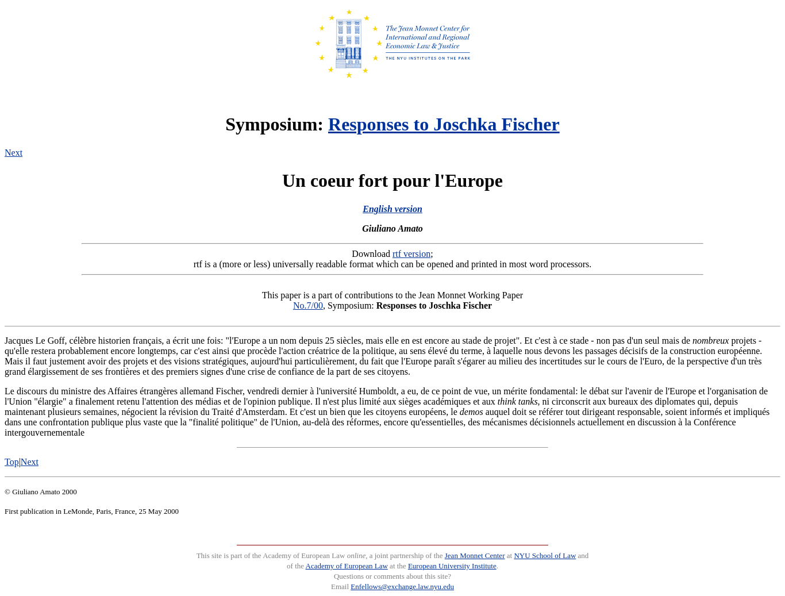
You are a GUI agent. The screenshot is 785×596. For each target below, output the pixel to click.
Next (13, 152)
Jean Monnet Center (475, 555)
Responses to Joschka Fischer (444, 124)
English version (392, 209)
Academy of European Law (347, 566)
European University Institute (452, 566)
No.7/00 (308, 305)
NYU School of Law (545, 555)
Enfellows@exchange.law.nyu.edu (402, 586)
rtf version (411, 254)
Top (12, 462)
